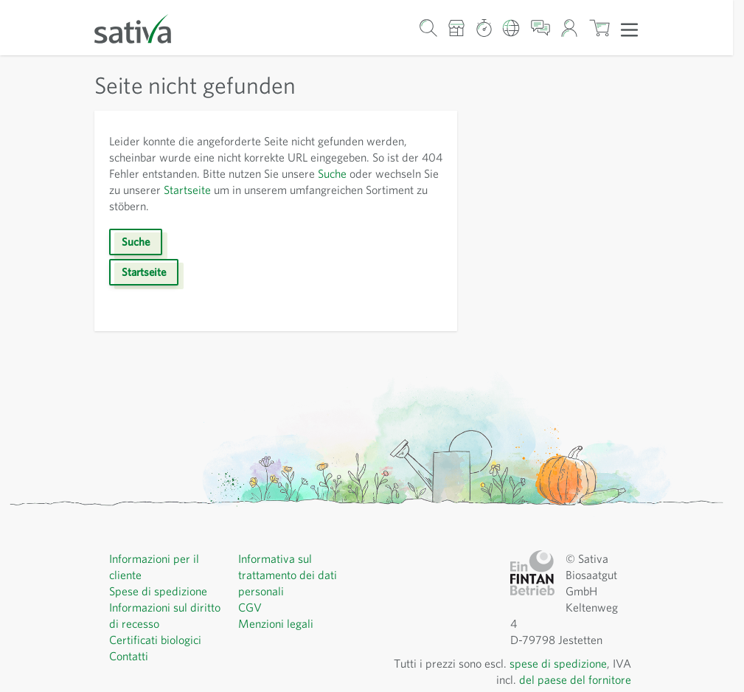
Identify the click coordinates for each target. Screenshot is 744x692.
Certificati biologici (155, 639)
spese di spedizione (558, 663)
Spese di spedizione (158, 591)
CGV (250, 607)
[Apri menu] (629, 28)
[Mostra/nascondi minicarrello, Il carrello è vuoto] (599, 27)
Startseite (187, 189)
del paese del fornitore (575, 679)
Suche (332, 173)
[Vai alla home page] (142, 27)
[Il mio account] (569, 27)
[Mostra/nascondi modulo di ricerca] (428, 27)
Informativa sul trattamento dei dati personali (287, 575)
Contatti (128, 655)
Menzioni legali (275, 623)
